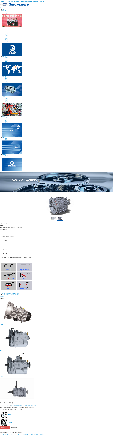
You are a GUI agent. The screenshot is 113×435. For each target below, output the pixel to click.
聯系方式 (6, 155)
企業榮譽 (6, 40)
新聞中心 (4, 10)
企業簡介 (6, 33)
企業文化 (4, 31)
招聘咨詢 (6, 121)
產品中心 (4, 76)
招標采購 (4, 137)
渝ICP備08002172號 (29, 407)
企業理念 (6, 35)
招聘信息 (6, 118)
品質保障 (4, 96)
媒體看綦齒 (7, 13)
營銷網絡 (6, 57)
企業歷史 (6, 41)
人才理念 (6, 117)
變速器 (6, 77)
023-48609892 (3, 229)
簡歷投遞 (6, 120)
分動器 (6, 81)
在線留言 (6, 156)
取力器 (6, 79)
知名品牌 (6, 39)
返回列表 (2, 296)
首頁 (3, 9)
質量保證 (6, 99)
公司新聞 (6, 11)
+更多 (5, 298)
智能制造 (6, 98)
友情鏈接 (5, 427)
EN (0, 7)
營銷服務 (4, 56)
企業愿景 (6, 34)
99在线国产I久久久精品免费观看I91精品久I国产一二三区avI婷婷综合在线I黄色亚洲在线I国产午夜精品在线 (22, 1)
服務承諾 (6, 59)
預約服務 (6, 61)
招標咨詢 (6, 139)
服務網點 (6, 60)
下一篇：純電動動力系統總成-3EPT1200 (10, 294)
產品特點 (54, 232)
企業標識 (6, 36)
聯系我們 (4, 154)
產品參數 (58, 232)
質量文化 (6, 100)
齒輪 (6, 78)
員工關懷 (6, 122)
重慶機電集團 (14, 427)
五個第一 (6, 38)
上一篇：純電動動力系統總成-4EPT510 (10, 293)
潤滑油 (6, 82)
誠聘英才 (4, 116)
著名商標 (6, 101)
